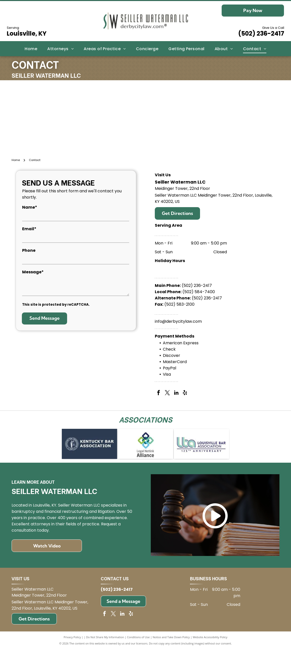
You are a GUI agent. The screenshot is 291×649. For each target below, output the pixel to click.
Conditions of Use (138, 637)
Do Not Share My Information (105, 637)
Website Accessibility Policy (210, 637)
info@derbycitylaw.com (178, 321)
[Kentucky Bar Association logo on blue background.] (89, 444)
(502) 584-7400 (198, 292)
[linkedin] (176, 393)
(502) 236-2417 (261, 33)
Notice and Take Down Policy (171, 637)
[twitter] (167, 393)
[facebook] (158, 393)
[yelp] (185, 393)
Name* (29, 207)
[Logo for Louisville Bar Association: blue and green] (201, 444)
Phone (28, 250)
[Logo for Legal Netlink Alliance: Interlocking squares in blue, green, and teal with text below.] (145, 444)
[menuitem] (31, 48)
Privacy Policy (72, 637)
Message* (33, 272)
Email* (29, 229)
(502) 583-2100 (179, 304)
